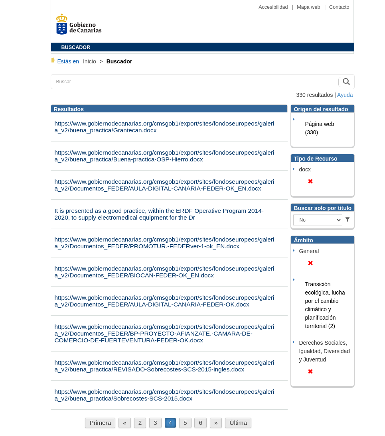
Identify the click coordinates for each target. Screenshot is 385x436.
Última (238, 422)
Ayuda (345, 95)
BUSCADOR (76, 47)
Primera (100, 422)
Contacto (339, 7)
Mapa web (309, 7)
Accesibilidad (274, 7)
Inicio (90, 61)
